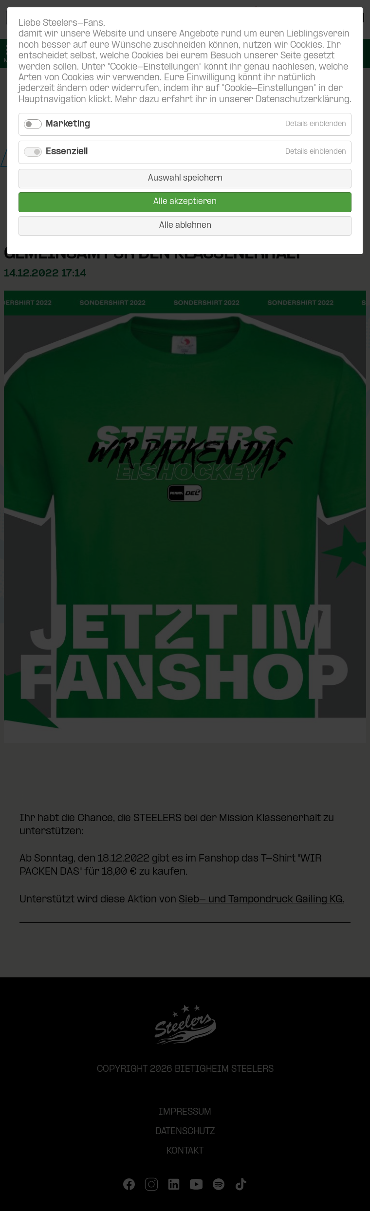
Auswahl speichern (185, 178)
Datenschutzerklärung (303, 100)
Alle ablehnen (185, 225)
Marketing (68, 124)
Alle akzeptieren (185, 201)
